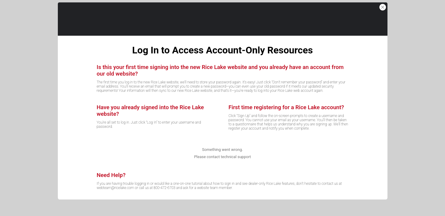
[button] (382, 7)
